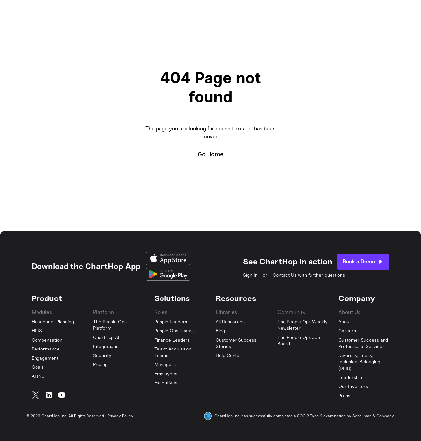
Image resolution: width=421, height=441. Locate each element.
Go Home (211, 154)
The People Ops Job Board (298, 341)
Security (102, 355)
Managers (165, 364)
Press (344, 396)
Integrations (105, 346)
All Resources (230, 321)
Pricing (100, 364)
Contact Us (285, 275)
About (344, 321)
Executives (165, 383)
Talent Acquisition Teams (172, 352)
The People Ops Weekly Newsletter (302, 325)
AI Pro (38, 376)
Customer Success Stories (236, 343)
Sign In (250, 275)
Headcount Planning (53, 321)
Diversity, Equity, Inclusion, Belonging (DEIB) (359, 362)
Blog (220, 331)
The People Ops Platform (110, 325)
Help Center (228, 355)
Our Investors (353, 386)
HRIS (37, 331)
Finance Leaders (172, 340)
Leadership (350, 377)
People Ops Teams (174, 331)
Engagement (45, 358)
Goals (38, 367)
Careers (347, 331)
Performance (46, 349)
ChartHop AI (106, 337)
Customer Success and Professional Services (363, 343)
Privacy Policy (120, 416)
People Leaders (170, 321)
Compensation (47, 340)
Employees (165, 373)
